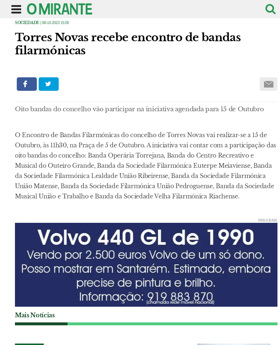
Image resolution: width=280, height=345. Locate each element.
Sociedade (27, 22)
